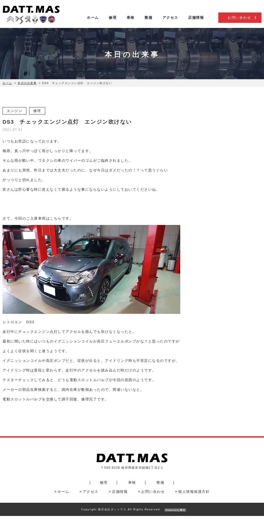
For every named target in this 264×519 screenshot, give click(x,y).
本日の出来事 (27, 85)
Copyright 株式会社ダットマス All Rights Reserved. (132, 512)
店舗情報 (196, 22)
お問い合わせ (239, 22)
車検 (131, 22)
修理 (113, 22)
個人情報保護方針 (194, 495)
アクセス (170, 22)
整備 (148, 22)
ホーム (93, 22)
